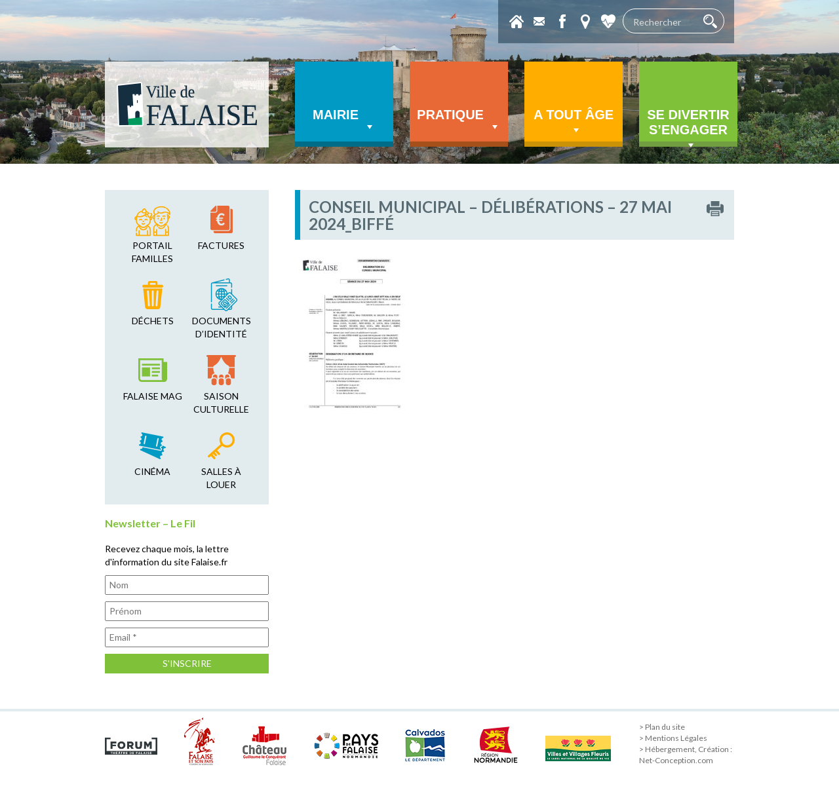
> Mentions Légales (673, 738)
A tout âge (574, 122)
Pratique (459, 120)
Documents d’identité (221, 327)
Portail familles (152, 252)
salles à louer (221, 478)
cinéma (152, 471)
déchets (153, 320)
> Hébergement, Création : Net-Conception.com (685, 754)
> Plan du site (662, 727)
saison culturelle (221, 402)
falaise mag (152, 396)
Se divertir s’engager (688, 127)
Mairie (344, 120)
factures (221, 245)
